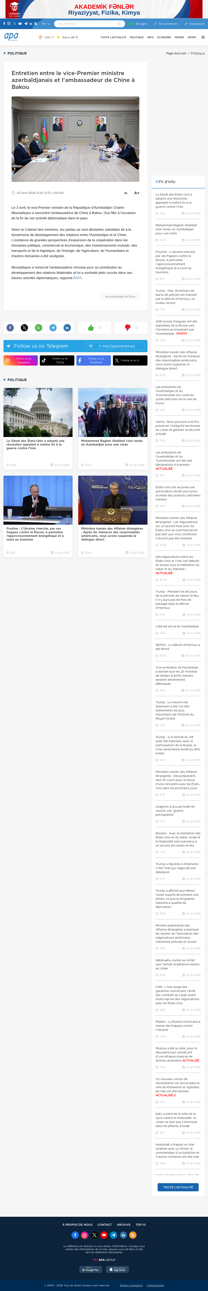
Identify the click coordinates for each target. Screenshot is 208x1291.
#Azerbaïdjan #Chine (120, 296)
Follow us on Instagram (18, 360)
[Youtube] (20, 24)
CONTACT (105, 1224)
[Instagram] (9, 24)
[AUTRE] (202, 37)
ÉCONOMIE (164, 37)
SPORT (192, 37)
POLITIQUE (137, 37)
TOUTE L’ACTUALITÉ (113, 37)
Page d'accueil (176, 53)
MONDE (179, 37)
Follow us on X (127, 360)
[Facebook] (4, 24)
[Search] (119, 24)
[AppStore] (117, 1270)
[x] (94, 1235)
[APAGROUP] (104, 1260)
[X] (14, 24)
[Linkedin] (31, 24)
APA (78, 278)
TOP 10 (141, 1224)
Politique (198, 53)
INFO (150, 37)
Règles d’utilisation (131, 1285)
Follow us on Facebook (91, 360)
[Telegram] (25, 24)
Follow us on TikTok (55, 360)
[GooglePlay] (90, 1270)
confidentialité (155, 1285)
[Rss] (35, 24)
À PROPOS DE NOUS (77, 1224)
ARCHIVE (124, 1224)
